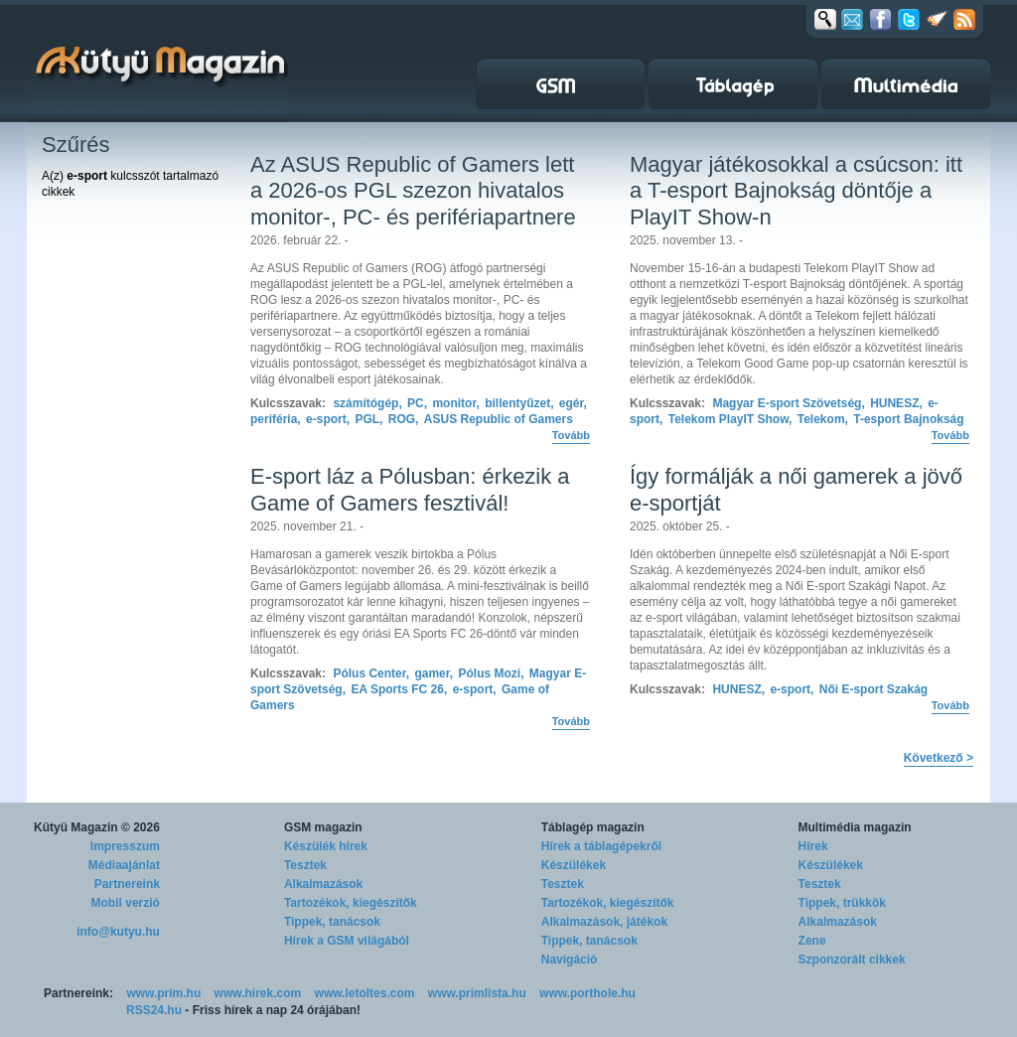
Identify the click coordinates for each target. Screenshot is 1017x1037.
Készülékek (573, 865)
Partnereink (127, 884)
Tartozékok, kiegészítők (350, 903)
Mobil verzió (125, 903)
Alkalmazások (323, 884)
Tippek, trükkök (842, 903)
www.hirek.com (258, 993)
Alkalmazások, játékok (604, 922)
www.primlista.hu (477, 993)
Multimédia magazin (855, 827)
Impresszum (125, 846)
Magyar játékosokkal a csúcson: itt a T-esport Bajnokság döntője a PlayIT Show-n (796, 190)
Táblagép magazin (593, 827)
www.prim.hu (163, 993)
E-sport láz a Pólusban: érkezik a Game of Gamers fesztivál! (410, 489)
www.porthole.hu (587, 993)
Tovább (571, 435)
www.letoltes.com (365, 993)
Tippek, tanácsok (332, 922)
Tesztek (305, 865)
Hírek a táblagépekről (601, 846)
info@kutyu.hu (118, 932)
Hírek (813, 846)
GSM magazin (323, 827)
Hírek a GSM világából (346, 941)
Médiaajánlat (124, 865)
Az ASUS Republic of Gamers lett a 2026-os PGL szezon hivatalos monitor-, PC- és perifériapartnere (413, 190)
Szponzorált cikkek (852, 959)
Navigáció (569, 959)
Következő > (938, 758)
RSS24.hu (154, 1010)
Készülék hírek (325, 846)
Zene (812, 941)
